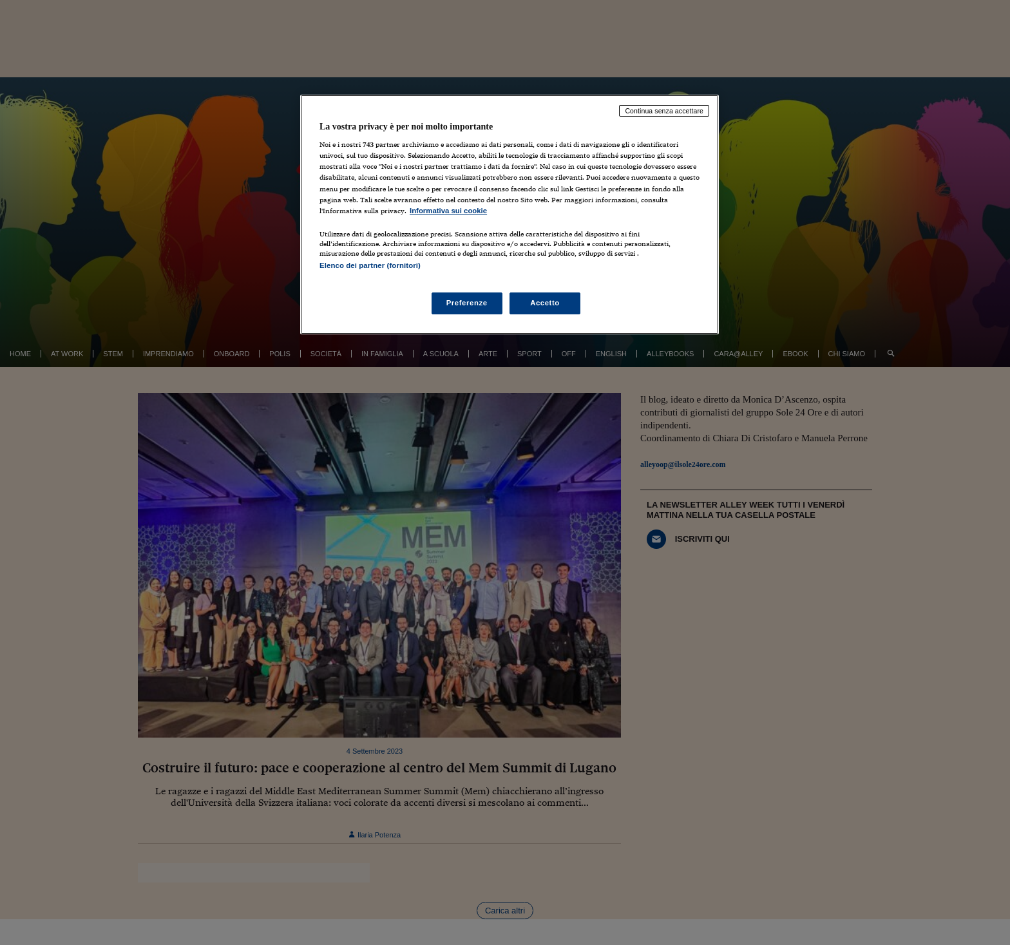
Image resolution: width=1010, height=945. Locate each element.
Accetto (545, 303)
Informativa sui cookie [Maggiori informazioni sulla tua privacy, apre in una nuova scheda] (448, 211)
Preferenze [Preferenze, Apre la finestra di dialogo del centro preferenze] (467, 303)
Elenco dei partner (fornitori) (370, 265)
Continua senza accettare (664, 111)
